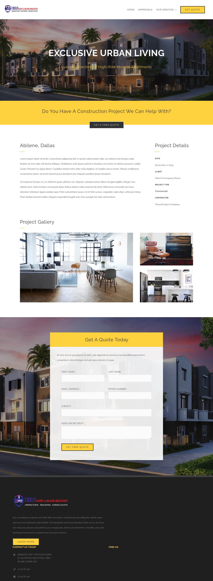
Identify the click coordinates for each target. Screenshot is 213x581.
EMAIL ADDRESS (70, 389)
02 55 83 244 (24, 569)
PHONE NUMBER (117, 389)
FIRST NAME (68, 371)
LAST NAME (114, 371)
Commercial (161, 191)
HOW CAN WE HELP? (73, 423)
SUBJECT (66, 406)
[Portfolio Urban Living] (106, 60)
